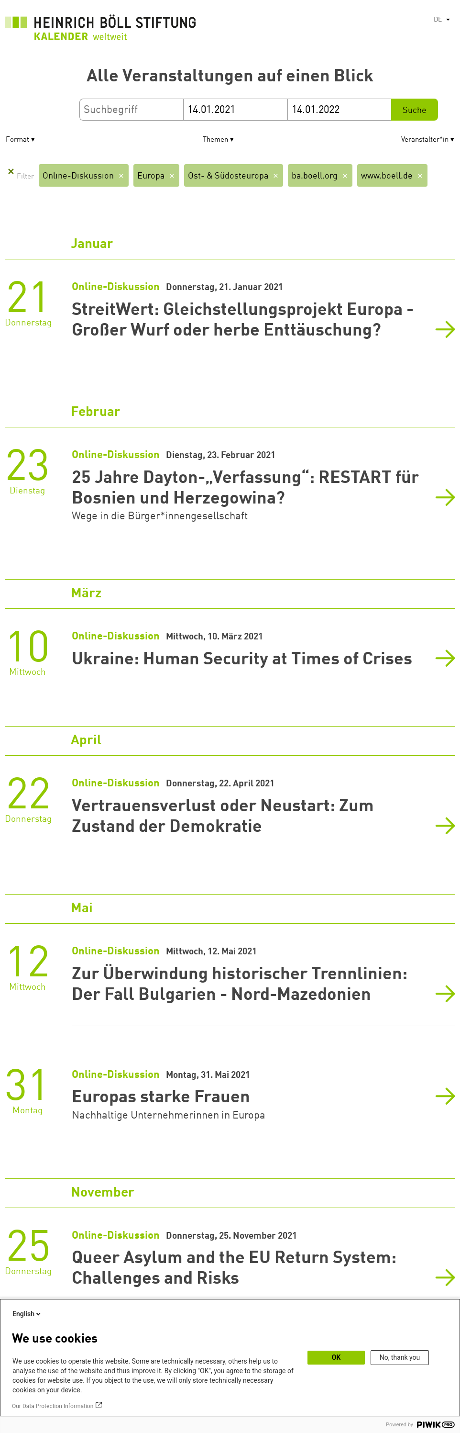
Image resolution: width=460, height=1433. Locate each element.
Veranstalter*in (425, 140)
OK (336, 1357)
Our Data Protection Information (52, 1406)
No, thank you (400, 1357)
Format (17, 140)
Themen (215, 140)
